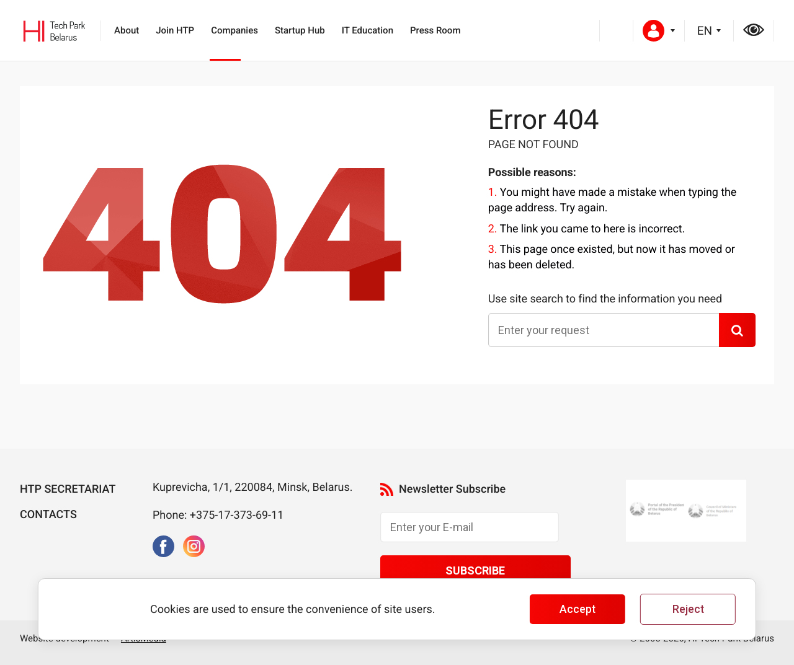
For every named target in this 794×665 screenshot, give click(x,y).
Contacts (48, 514)
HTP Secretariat (67, 489)
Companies (234, 30)
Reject (688, 609)
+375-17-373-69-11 (237, 515)
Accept (578, 609)
